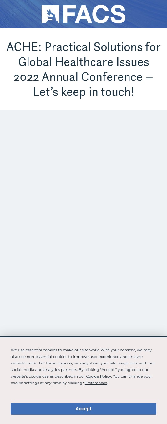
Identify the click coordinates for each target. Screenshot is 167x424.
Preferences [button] (96, 382)
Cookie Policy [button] (98, 376)
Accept (83, 409)
